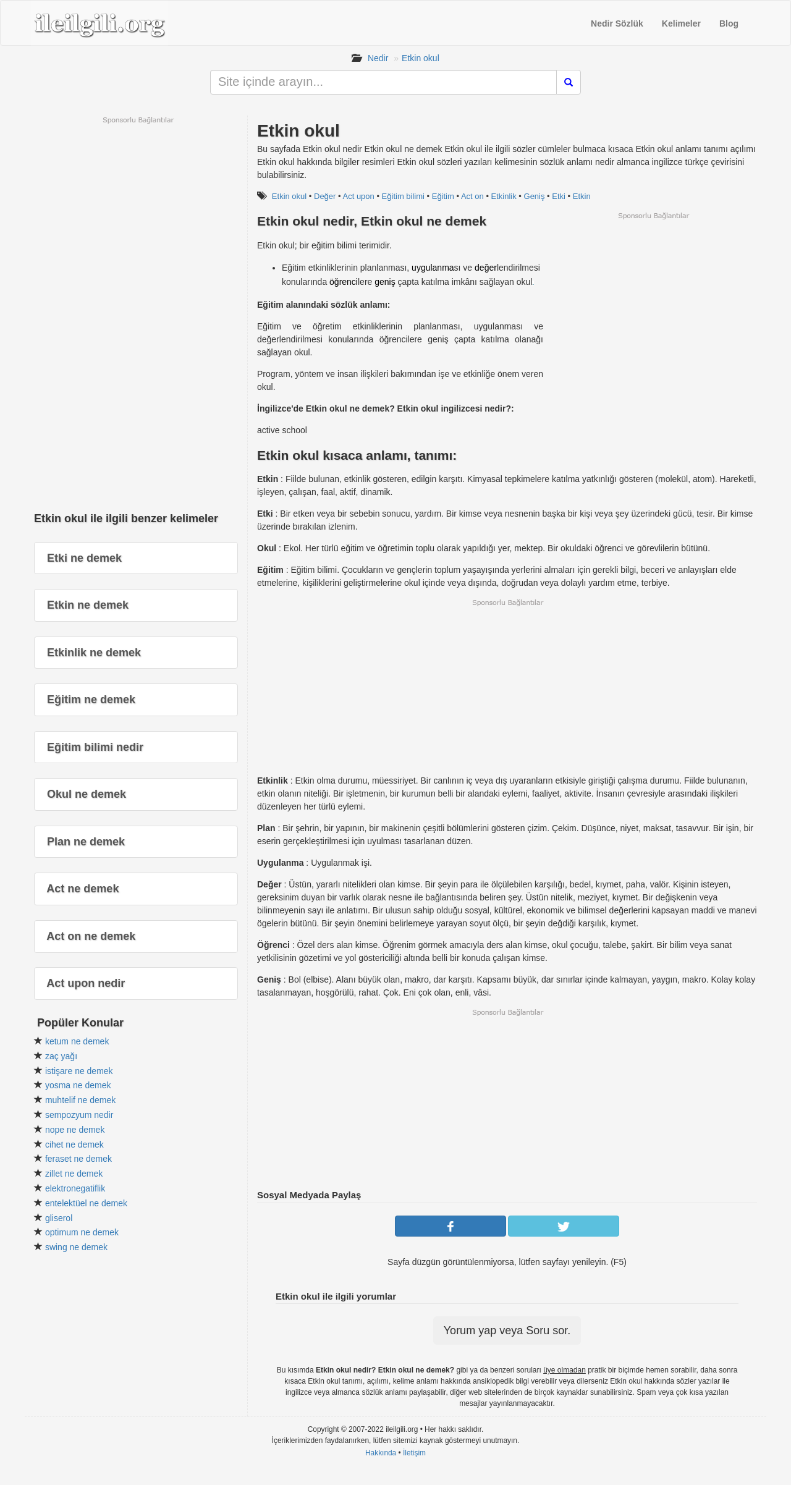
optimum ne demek (82, 1232)
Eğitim (443, 196)
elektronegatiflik (75, 1188)
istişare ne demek (79, 1071)
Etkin (582, 196)
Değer (325, 196)
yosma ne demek (78, 1085)
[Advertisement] (653, 307)
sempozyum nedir (79, 1115)
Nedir (378, 58)
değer (486, 268)
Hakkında (380, 1453)
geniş (384, 282)
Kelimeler (681, 23)
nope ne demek (75, 1130)
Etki (558, 196)
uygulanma (433, 268)
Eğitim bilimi (403, 196)
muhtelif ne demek (80, 1100)
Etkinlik (504, 196)
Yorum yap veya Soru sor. (507, 1330)
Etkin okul (420, 58)
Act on (472, 196)
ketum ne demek (77, 1041)
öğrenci (343, 282)
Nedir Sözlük (617, 23)
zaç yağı (61, 1056)
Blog (728, 23)
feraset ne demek (78, 1159)
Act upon (358, 196)
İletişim (414, 1453)
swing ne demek (76, 1247)
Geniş (534, 196)
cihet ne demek (74, 1144)
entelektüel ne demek (86, 1203)
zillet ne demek (74, 1173)
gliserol (58, 1218)
